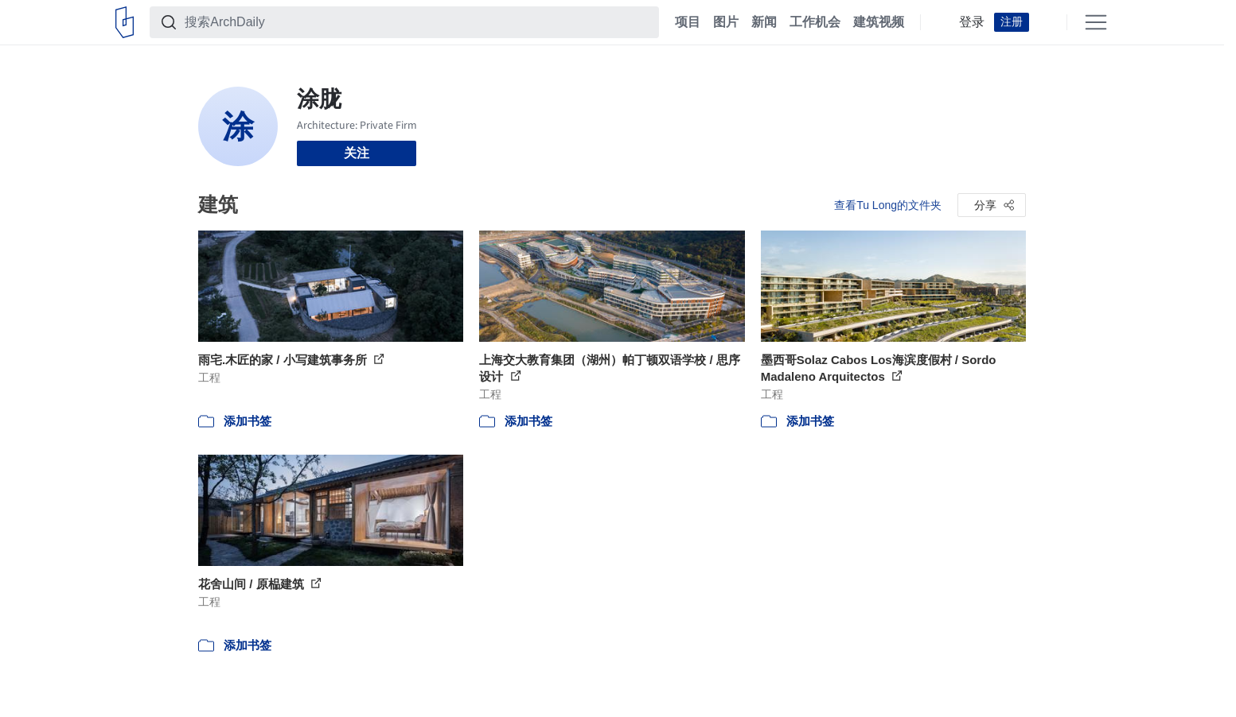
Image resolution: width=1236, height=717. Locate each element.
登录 (972, 22)
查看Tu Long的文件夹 (888, 205)
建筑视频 (878, 22)
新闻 (764, 22)
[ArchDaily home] (124, 22)
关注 (356, 153)
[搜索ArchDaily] (417, 22)
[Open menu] (1096, 22)
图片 (726, 22)
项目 (687, 22)
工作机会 (815, 22)
